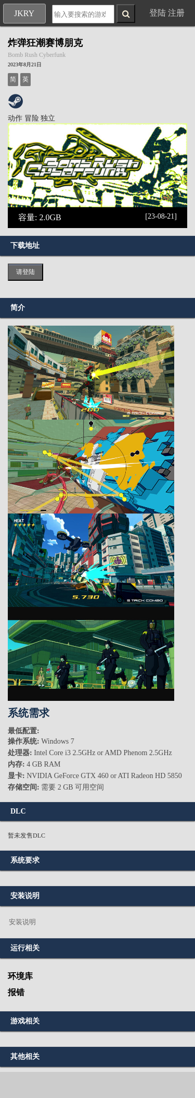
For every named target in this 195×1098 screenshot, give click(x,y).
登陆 (157, 12)
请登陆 (25, 272)
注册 (176, 12)
